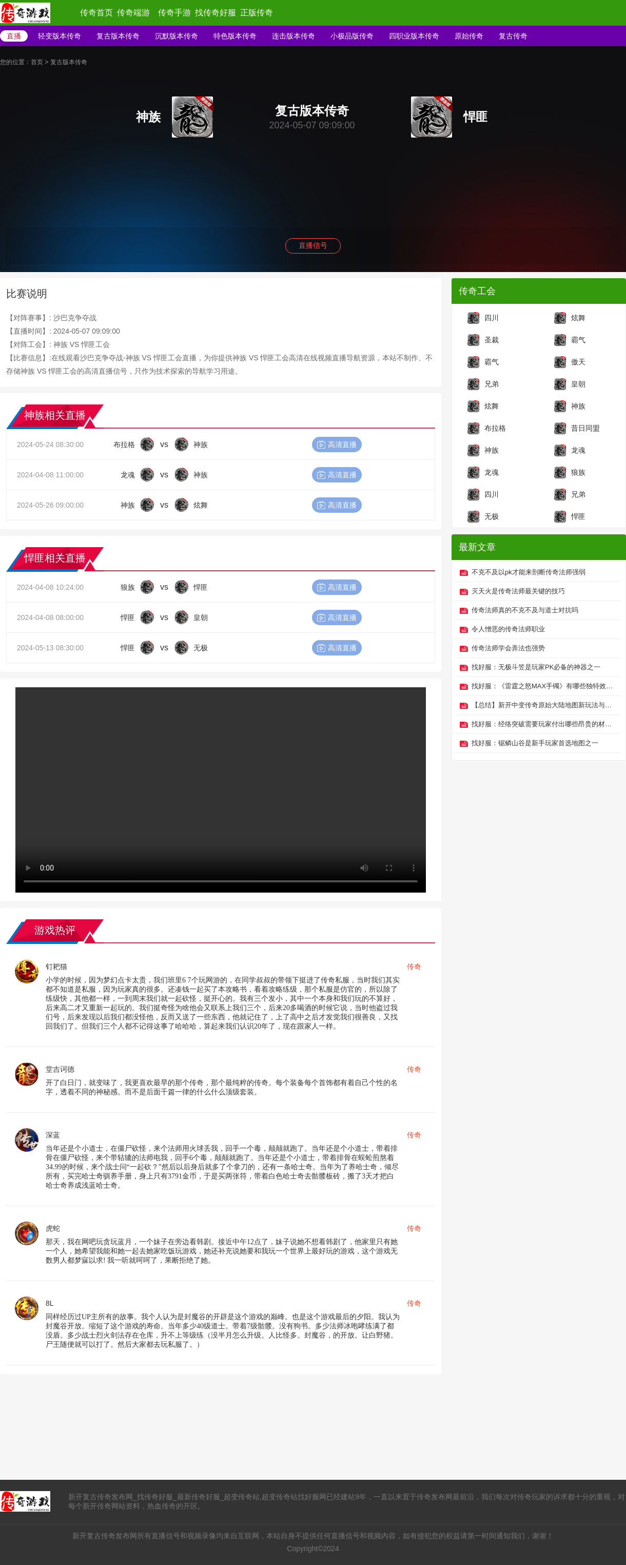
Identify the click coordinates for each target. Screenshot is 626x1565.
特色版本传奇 (235, 36)
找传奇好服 (215, 12)
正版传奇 (256, 12)
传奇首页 (96, 12)
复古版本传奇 (118, 36)
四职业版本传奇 (414, 36)
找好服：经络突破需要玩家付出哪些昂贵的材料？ (543, 724)
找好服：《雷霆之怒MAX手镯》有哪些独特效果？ (543, 686)
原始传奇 (469, 36)
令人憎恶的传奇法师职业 (508, 629)
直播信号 (313, 245)
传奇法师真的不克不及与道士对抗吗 (525, 610)
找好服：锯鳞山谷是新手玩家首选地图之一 (535, 743)
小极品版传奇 (352, 36)
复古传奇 (513, 36)
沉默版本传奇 (176, 36)
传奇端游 (133, 12)
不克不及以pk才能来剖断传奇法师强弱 (528, 572)
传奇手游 (174, 12)
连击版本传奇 (293, 36)
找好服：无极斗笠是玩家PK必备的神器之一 (536, 667)
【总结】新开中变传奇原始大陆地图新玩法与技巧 (543, 705)
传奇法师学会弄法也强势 (508, 648)
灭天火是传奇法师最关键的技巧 (518, 591)
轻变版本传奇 (59, 36)
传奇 (414, 966)
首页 (37, 62)
